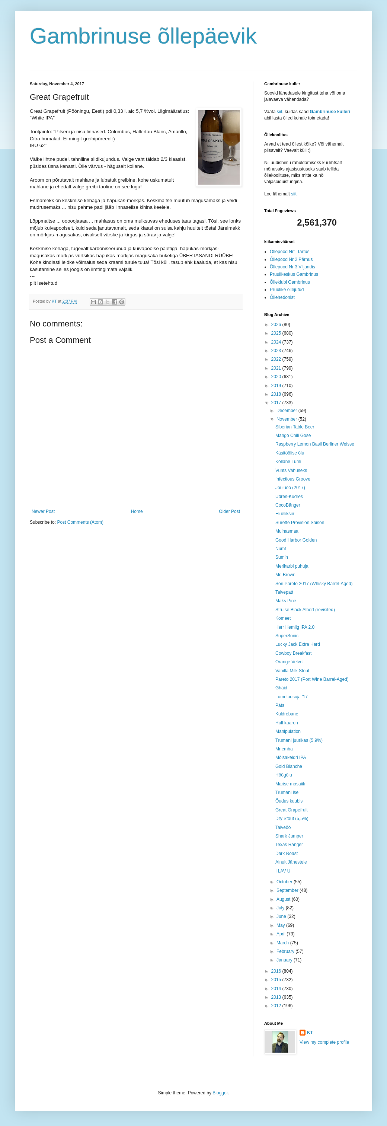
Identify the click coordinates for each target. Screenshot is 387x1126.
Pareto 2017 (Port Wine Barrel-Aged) (312, 679)
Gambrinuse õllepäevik (143, 35)
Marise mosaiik (290, 784)
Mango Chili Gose (293, 435)
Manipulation (288, 731)
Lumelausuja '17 (291, 696)
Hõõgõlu (283, 775)
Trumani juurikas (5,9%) (299, 740)
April (281, 934)
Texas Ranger (289, 844)
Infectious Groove (292, 479)
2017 (276, 402)
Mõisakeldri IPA (290, 757)
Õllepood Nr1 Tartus (290, 251)
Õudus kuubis (289, 801)
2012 (276, 1005)
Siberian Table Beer (294, 427)
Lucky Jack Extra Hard (297, 644)
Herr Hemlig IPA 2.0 (294, 627)
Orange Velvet (289, 661)
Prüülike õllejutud (287, 289)
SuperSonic (286, 635)
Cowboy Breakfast (293, 653)
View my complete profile (324, 1042)
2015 (276, 979)
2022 (276, 359)
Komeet (283, 618)
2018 (276, 394)
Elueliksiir (284, 513)
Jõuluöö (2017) (290, 487)
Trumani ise (286, 792)
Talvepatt (284, 592)
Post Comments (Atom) (80, 522)
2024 (276, 342)
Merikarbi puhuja (291, 566)
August (284, 899)
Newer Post (43, 511)
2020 (276, 376)
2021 (276, 368)
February (285, 951)
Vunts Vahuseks (291, 470)
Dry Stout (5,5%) (291, 818)
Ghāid (281, 687)
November (287, 419)
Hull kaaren (286, 722)
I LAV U (282, 871)
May (281, 925)
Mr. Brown (285, 574)
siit (279, 111)
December (287, 410)
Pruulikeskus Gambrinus (294, 274)
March (283, 942)
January (285, 960)
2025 (276, 333)
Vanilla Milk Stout (292, 670)
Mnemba (284, 749)
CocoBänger (287, 505)
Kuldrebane (286, 714)
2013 (276, 997)
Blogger (220, 1092)
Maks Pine (285, 600)
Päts (279, 705)
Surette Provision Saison (299, 522)
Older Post (229, 511)
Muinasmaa (286, 531)
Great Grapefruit (291, 810)
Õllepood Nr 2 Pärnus (291, 259)
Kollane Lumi (288, 461)
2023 (276, 350)
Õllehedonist (282, 297)
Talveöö (283, 827)
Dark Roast (286, 853)
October (285, 881)
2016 (276, 971)
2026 (276, 324)
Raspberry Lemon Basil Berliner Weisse (314, 444)
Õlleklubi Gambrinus (290, 282)
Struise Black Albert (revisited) (305, 609)
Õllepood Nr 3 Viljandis (292, 266)
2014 (276, 988)
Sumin (281, 557)
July (281, 907)
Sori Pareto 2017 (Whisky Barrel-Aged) (313, 583)
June (281, 916)
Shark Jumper (289, 836)
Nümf (280, 548)
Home (137, 511)
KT (310, 1032)
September (288, 890)
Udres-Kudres (289, 496)
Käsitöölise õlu (289, 453)
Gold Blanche (288, 766)
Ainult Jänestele (291, 862)
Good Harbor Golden (296, 540)
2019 (276, 385)
